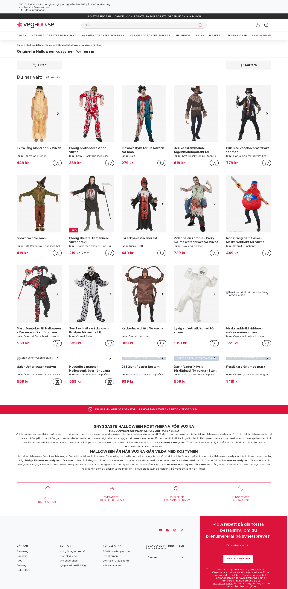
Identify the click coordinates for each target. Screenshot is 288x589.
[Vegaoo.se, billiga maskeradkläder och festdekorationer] (35, 530)
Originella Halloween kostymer (75, 45)
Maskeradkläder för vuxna (40, 45)
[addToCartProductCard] (57, 163)
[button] (258, 25)
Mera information (35, 10)
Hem (20, 45)
